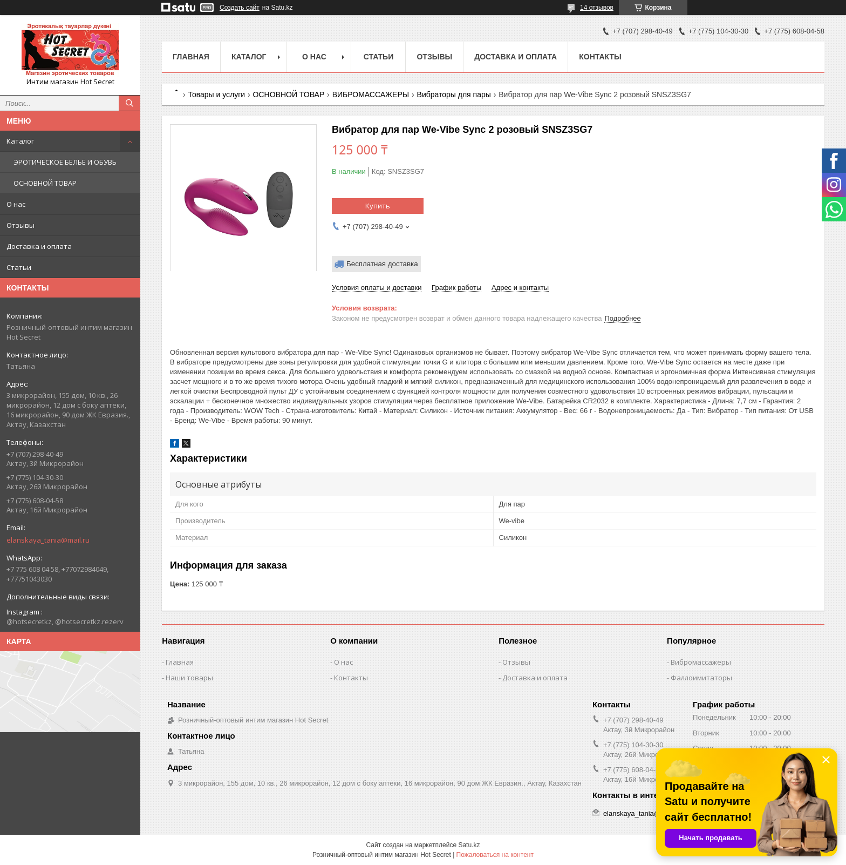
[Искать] (129, 103)
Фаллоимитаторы (701, 677)
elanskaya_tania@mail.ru (48, 540)
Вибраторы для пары (454, 94)
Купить (377, 206)
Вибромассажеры (701, 662)
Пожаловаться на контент (495, 855)
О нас (15, 204)
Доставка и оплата (39, 246)
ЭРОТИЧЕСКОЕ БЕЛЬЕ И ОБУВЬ (65, 162)
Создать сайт (240, 7)
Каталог (20, 141)
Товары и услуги (216, 94)
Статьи (18, 267)
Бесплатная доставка (382, 264)
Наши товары (189, 677)
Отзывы (20, 225)
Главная (191, 56)
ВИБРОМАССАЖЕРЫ (370, 94)
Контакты (600, 56)
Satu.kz (469, 845)
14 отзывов (596, 7)
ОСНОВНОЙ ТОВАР (45, 183)
